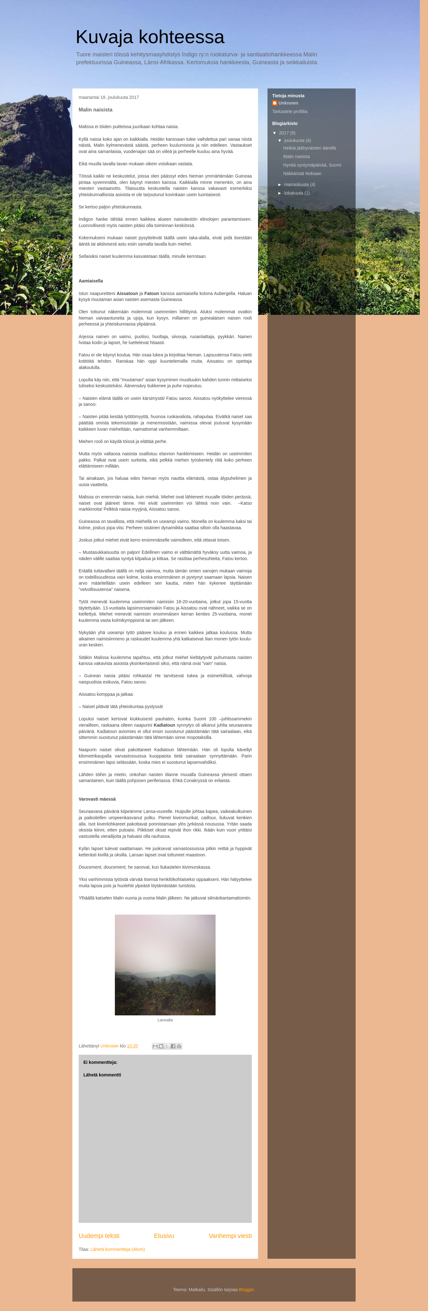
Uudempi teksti (99, 1235)
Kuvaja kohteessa (150, 36)
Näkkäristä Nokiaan (302, 173)
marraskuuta (297, 184)
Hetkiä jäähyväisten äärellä (309, 147)
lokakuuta (294, 193)
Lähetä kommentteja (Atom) (118, 1249)
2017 (284, 132)
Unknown (288, 102)
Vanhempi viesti (230, 1235)
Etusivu (164, 1235)
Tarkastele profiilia (289, 111)
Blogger (246, 1289)
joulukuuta (295, 140)
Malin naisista (296, 156)
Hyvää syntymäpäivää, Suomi (312, 164)
